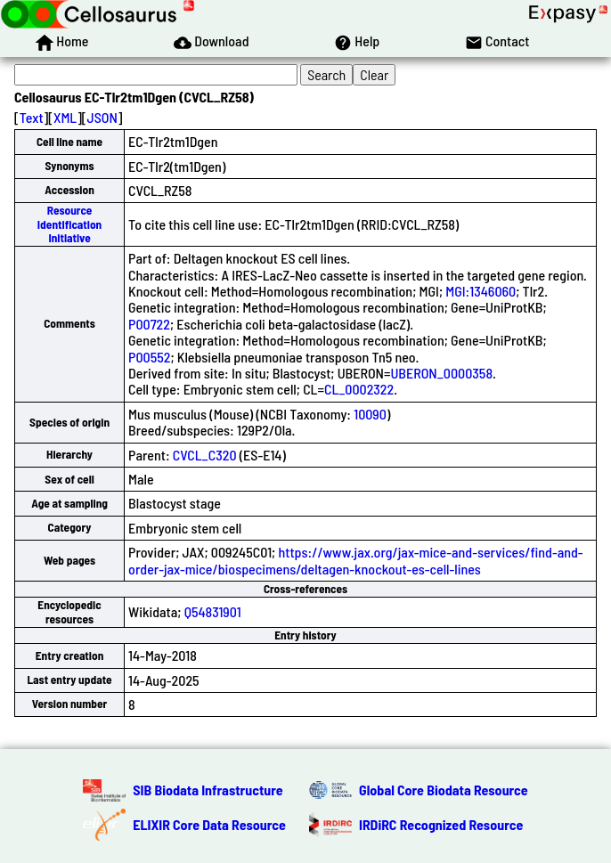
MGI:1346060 (480, 290)
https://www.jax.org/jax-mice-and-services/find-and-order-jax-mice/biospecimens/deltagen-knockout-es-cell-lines (355, 559)
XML (65, 117)
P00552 (149, 356)
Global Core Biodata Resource (443, 789)
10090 (370, 413)
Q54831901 (212, 611)
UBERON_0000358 (441, 372)
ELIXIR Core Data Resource (209, 824)
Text (32, 117)
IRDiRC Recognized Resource (441, 824)
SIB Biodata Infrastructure (207, 789)
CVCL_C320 (205, 454)
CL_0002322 (359, 388)
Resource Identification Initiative (69, 224)
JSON (102, 117)
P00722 (149, 323)
